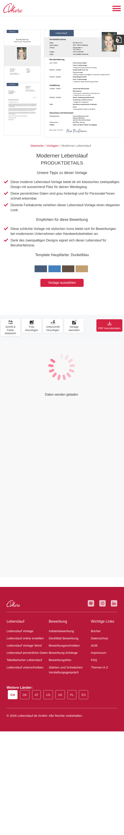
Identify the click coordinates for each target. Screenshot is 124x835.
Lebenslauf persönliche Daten (27, 652)
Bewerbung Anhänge (63, 652)
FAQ (94, 660)
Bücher (96, 631)
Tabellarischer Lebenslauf (24, 660)
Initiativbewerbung (61, 631)
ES (84, 695)
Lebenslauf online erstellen (25, 638)
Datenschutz (99, 638)
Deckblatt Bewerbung (63, 638)
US (48, 695)
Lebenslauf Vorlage (20, 631)
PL (72, 695)
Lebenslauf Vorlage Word (24, 645)
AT (36, 695)
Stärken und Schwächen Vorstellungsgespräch (66, 670)
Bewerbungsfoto (60, 660)
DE (25, 695)
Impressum (98, 652)
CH (13, 695)
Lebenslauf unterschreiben (25, 667)
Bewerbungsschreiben (64, 645)
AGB (94, 645)
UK (60, 695)
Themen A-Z (99, 667)
